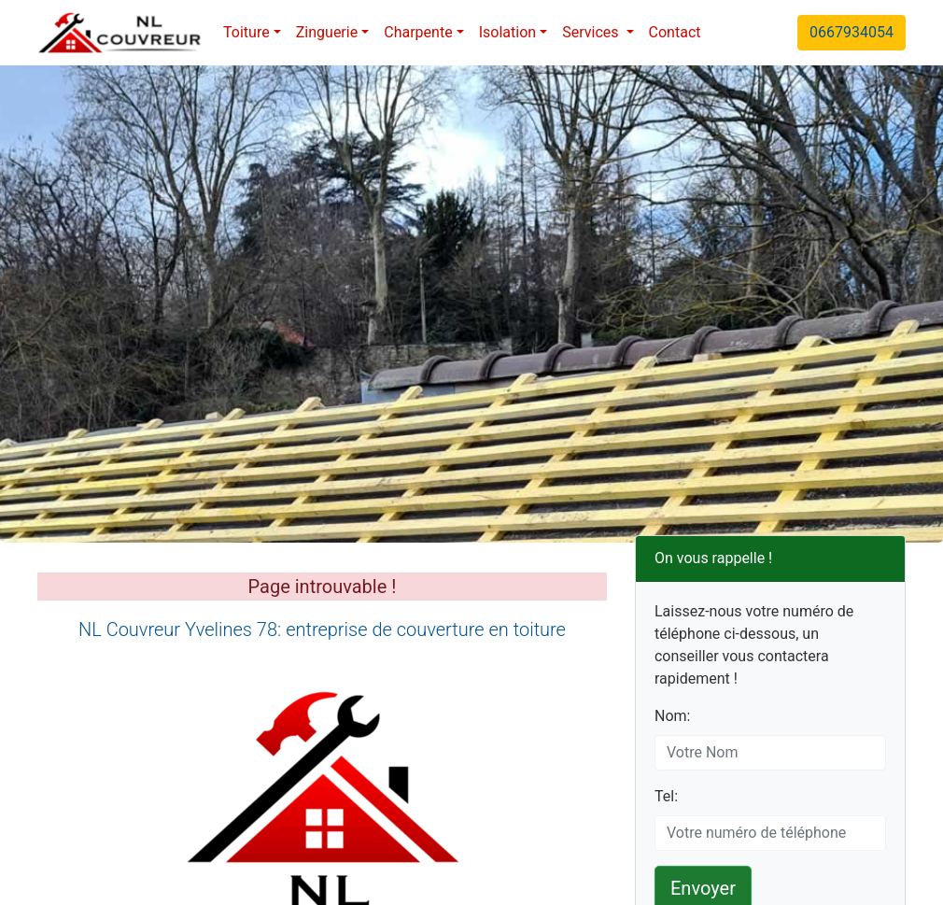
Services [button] (592, 32)
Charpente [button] (418, 32)
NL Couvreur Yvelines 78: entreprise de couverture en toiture (322, 629)
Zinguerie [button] (327, 32)
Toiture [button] (246, 32)
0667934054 (851, 32)
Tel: (666, 796)
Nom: (672, 716)
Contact (675, 32)
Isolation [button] (507, 32)
